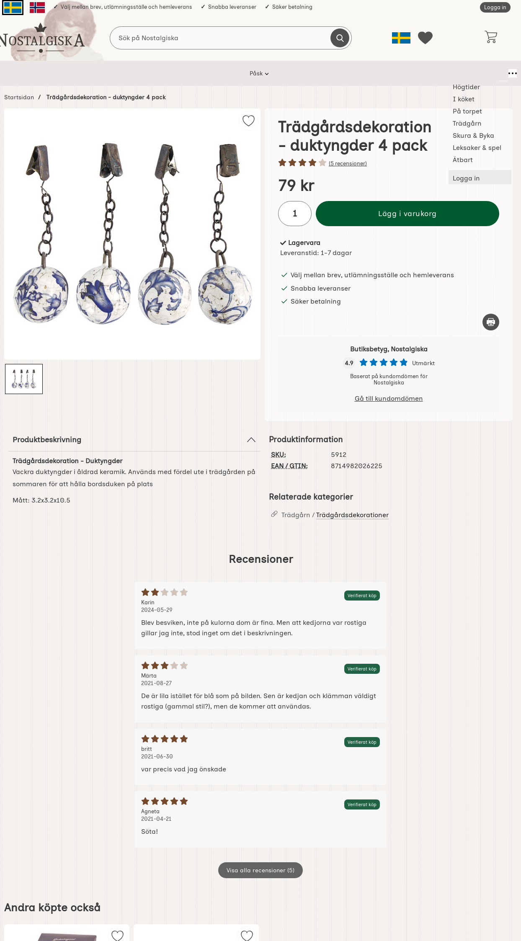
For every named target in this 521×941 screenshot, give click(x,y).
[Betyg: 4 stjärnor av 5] (388, 163)
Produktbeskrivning (134, 440)
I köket (162, 73)
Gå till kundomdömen (389, 398)
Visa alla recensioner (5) (260, 870)
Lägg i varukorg (407, 213)
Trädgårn (245, 73)
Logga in (495, 7)
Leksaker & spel (350, 73)
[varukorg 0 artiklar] (491, 37)
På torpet (202, 73)
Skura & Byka (293, 73)
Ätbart (398, 73)
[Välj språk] (401, 38)
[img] (248, 121)
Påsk (88, 73)
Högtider (123, 73)
